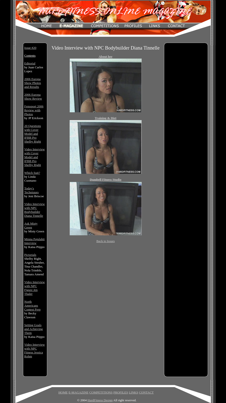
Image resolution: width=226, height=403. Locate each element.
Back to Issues (105, 241)
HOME (63, 392)
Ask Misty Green (31, 225)
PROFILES (120, 392)
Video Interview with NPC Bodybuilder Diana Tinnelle (34, 209)
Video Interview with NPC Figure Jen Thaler (34, 288)
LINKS (133, 392)
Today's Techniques (31, 190)
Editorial (29, 63)
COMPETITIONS (100, 392)
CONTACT (146, 392)
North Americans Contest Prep (32, 305)
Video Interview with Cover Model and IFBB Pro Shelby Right (34, 157)
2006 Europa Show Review (33, 96)
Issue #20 (30, 48)
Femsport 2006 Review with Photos (33, 110)
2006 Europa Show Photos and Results (32, 83)
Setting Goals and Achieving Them (33, 329)
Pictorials (30, 255)
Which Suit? (32, 173)
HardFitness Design (100, 400)
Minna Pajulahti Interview (34, 241)
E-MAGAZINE (78, 392)
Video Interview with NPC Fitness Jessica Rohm (34, 350)
